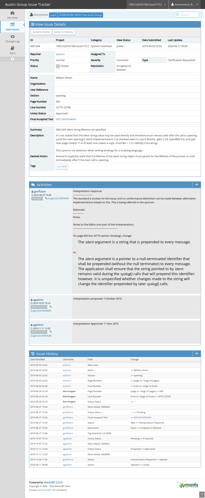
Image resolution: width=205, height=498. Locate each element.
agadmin (38, 300)
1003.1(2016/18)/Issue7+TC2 (147, 4)
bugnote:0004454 (58, 198)
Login (53, 15)
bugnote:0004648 (41, 335)
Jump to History (63, 32)
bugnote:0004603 (41, 310)
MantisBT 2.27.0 (53, 482)
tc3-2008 (62, 166)
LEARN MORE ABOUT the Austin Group (80, 15)
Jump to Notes (41, 32)
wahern (60, 54)
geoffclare (40, 191)
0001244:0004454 (66, 119)
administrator (45, 489)
